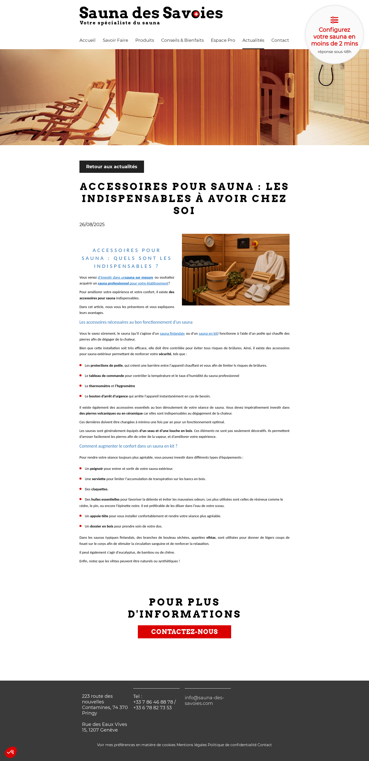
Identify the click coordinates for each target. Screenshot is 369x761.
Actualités (253, 40)
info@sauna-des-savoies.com (204, 700)
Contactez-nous (184, 632)
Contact (280, 40)
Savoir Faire (115, 40)
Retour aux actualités (111, 167)
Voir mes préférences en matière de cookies (136, 745)
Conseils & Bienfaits (182, 40)
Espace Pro (223, 40)
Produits (144, 40)
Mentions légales (192, 745)
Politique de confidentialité (232, 745)
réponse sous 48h (334, 35)
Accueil (87, 40)
